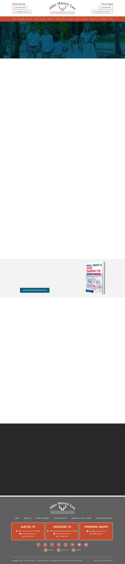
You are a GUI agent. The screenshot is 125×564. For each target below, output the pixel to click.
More (111, 19)
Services (29, 19)
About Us (50, 19)
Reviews (21, 19)
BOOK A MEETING (40, 19)
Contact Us (93, 19)
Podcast (85, 19)
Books (71, 19)
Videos (77, 19)
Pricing (64, 19)
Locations (103, 19)
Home (14, 19)
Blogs (58, 19)
